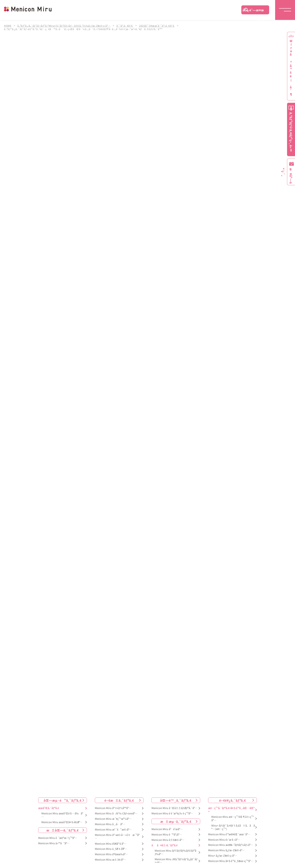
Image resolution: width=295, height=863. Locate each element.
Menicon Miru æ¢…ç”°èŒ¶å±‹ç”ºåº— (232, 816)
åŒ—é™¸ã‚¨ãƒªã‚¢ (175, 798)
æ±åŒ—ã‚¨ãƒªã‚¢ (62, 828)
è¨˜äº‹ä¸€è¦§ (127, 25)
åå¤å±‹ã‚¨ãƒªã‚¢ (164, 843)
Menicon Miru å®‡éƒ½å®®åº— (113, 806)
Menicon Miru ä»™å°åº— (54, 841)
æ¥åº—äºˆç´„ (290, 176)
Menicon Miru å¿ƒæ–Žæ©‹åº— (226, 848)
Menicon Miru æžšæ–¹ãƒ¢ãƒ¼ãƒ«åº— (230, 843)
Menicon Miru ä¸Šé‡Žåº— (111, 847)
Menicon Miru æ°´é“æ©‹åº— (113, 827)
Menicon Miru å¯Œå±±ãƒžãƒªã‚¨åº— (174, 806)
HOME (8, 25)
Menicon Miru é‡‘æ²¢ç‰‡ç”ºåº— (172, 811)
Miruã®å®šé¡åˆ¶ (291, 67)
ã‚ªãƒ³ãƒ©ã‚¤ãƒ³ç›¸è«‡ (291, 132)
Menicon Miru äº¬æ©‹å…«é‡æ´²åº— (117, 834)
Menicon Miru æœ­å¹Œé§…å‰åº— (62, 813)
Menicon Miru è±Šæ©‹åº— (167, 838)
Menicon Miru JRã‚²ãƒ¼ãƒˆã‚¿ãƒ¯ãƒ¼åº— (176, 859)
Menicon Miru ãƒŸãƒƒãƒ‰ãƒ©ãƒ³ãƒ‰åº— (175, 850)
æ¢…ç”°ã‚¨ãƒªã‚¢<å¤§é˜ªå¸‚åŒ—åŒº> (231, 808)
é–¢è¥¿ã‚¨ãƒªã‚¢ (232, 798)
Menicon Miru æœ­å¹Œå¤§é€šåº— (61, 820)
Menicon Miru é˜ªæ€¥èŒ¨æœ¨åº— (229, 832)
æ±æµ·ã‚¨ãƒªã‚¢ (175, 819)
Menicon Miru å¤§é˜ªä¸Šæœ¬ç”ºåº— (230, 859)
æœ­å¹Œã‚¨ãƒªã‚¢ (48, 806)
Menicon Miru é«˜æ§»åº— (224, 837)
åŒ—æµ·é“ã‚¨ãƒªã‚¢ (63, 798)
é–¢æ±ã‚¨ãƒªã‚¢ (119, 798)
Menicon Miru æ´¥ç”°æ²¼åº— (113, 817)
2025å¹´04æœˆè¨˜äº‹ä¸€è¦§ (160, 25)
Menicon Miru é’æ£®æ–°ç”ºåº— (57, 836)
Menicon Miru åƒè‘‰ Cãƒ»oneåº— (116, 811)
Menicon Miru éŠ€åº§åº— (110, 841)
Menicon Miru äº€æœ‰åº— (111, 852)
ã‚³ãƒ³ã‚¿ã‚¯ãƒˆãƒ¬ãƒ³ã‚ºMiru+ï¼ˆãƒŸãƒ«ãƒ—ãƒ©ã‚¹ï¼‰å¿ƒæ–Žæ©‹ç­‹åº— (65, 25)
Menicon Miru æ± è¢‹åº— (110, 858)
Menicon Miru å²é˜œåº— (167, 827)
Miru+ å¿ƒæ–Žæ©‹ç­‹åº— (222, 854)
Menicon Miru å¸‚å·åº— (110, 822)
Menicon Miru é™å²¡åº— (166, 832)
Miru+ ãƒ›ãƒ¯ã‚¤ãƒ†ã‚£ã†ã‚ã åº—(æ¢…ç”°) (233, 825)
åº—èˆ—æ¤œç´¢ (253, 11)
